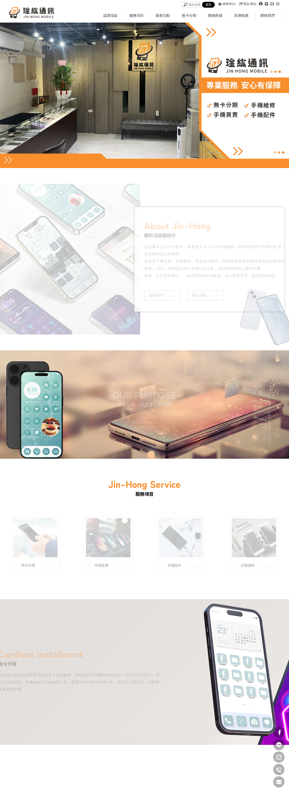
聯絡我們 (267, 15)
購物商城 (215, 15)
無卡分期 (189, 15)
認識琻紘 (110, 15)
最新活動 (163, 15)
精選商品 (144, 422)
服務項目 (136, 15)
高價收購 (241, 15)
